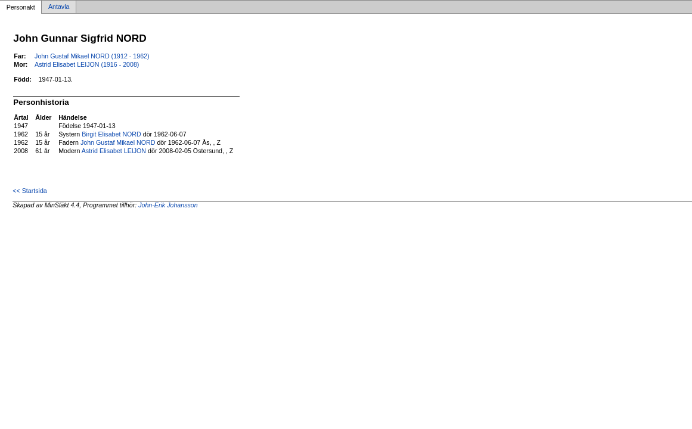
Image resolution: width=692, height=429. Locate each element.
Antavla (59, 7)
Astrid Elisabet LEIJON (114, 150)
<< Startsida (29, 190)
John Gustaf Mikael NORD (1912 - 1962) (92, 56)
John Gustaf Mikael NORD (118, 142)
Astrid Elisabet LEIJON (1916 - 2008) (87, 64)
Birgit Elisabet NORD (111, 134)
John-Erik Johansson (168, 205)
